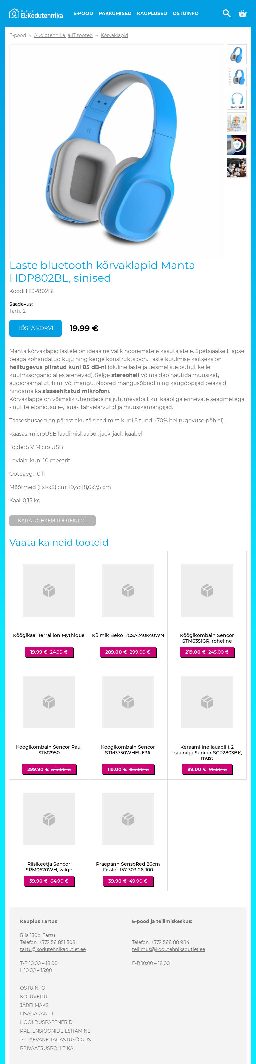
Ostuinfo (186, 13)
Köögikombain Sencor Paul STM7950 (49, 750)
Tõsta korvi (35, 328)
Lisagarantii (36, 1014)
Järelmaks (34, 1005)
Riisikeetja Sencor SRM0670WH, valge (49, 867)
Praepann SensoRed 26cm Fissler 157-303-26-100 (128, 867)
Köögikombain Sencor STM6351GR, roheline (207, 638)
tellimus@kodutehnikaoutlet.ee (168, 949)
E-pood (83, 13)
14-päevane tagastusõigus (55, 1040)
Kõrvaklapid (114, 35)
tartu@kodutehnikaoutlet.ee (53, 949)
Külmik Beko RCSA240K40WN (128, 635)
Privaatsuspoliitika (46, 1048)
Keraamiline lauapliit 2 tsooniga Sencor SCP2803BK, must (207, 752)
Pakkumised (115, 13)
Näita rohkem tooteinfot (52, 521)
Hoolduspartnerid (46, 1022)
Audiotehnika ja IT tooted (63, 35)
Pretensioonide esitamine (55, 1031)
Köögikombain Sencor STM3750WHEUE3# (128, 750)
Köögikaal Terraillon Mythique (49, 635)
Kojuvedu (33, 997)
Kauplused (152, 13)
